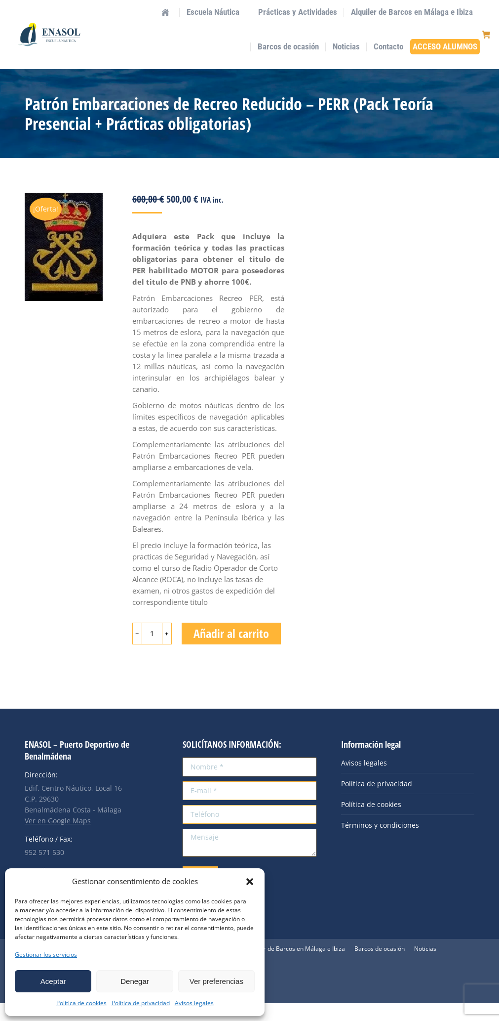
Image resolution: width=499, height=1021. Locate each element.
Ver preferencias (216, 981)
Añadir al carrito (231, 651)
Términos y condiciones (380, 843)
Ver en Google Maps (58, 838)
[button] (250, 882)
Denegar (134, 981)
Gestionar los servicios (46, 954)
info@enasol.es (108, 9)
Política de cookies (81, 1003)
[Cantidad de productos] (152, 651)
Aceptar (53, 981)
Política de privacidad (141, 1003)
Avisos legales (194, 1003)
